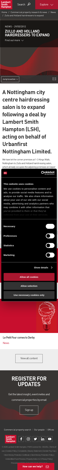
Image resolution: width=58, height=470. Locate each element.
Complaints (22, 451)
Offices (51, 430)
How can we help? (33, 466)
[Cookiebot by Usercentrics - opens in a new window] (41, 173)
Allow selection (29, 286)
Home (4, 12)
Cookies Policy (11, 451)
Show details (41, 267)
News (53, 12)
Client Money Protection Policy (42, 455)
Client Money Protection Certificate (17, 455)
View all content (29, 358)
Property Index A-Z (33, 459)
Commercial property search (17, 430)
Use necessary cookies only (29, 295)
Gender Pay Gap (49, 451)
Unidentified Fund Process (15, 459)
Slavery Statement (34, 451)
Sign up (29, 410)
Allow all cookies (29, 276)
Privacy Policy (47, 459)
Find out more (14, 40)
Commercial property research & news (29, 12)
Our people (39, 430)
